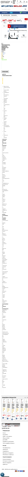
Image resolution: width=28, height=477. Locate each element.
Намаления (5, 449)
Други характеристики (7, 75)
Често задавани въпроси (8, 443)
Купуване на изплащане (8, 441)
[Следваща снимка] (2, 43)
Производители (6, 447)
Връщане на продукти (8, 452)
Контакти (5, 434)
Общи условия (6, 438)
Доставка (5, 439)
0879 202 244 (13, 2)
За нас (4, 432)
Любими (5, 36)
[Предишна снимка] (1, 43)
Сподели (17, 36)
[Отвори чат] (2, 475)
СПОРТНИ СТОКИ (6, 15)
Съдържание (6, 451)
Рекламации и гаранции (8, 454)
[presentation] (25, 397)
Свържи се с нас (23, 36)
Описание (5, 71)
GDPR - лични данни (7, 436)
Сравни (11, 36)
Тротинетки (14, 15)
